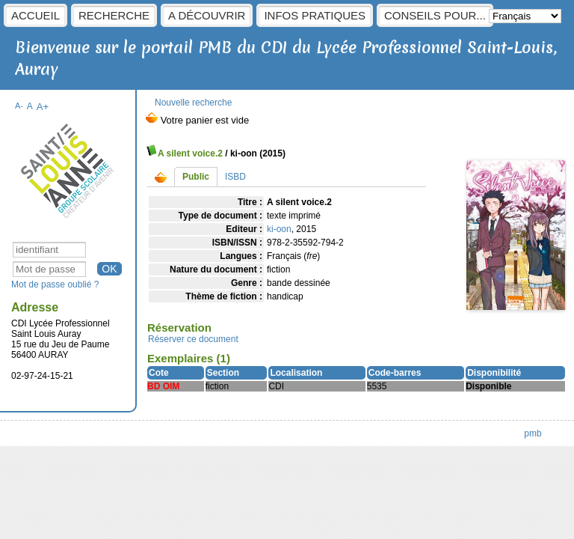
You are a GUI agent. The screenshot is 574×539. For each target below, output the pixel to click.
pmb (532, 433)
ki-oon (279, 229)
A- (19, 105)
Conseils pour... (435, 15)
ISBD (235, 176)
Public (195, 176)
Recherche (113, 15)
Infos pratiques (314, 15)
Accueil (35, 15)
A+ (43, 106)
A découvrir (206, 15)
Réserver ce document (193, 339)
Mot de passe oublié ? (55, 284)
